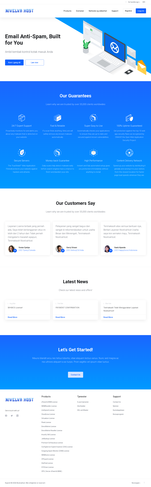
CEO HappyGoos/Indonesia (125, 250)
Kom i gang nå (14, 62)
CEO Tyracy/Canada (27, 250)
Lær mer (34, 62)
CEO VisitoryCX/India (75, 250)
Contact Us (75, 375)
